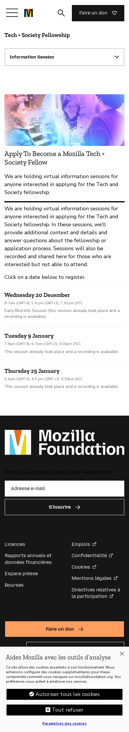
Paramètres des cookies (64, 726)
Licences (15, 544)
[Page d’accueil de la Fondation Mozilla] (28, 13)
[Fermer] (121, 656)
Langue (13, 648)
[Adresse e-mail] (64, 489)
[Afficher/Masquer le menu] (12, 12)
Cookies (81, 567)
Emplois (81, 544)
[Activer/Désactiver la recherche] (61, 13)
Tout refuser (67, 712)
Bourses (14, 585)
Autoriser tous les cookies (68, 696)
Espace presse (21, 573)
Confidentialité (89, 555)
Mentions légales (92, 578)
